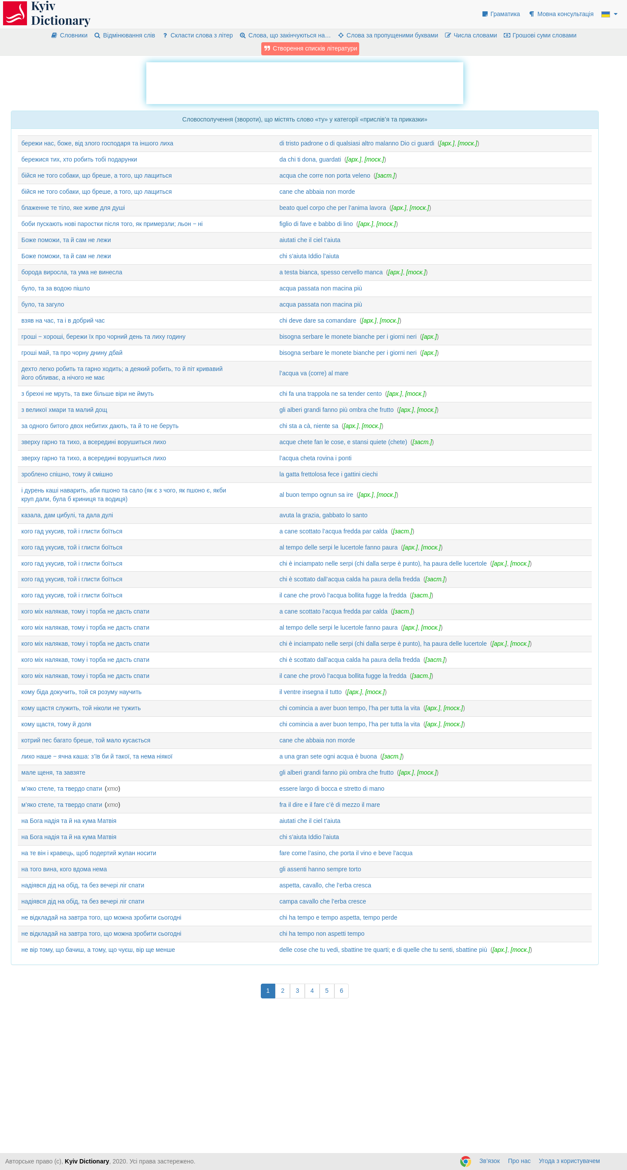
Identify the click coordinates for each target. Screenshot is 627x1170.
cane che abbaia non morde (317, 191)
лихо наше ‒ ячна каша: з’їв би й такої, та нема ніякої (96, 756)
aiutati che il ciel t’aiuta (310, 239)
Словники (69, 35)
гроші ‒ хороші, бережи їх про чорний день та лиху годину (103, 336)
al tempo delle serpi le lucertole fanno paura (339, 547)
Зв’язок (489, 1160)
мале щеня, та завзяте (53, 772)
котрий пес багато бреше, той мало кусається (85, 740)
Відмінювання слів (124, 35)
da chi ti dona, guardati (310, 159)
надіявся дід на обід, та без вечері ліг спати (82, 885)
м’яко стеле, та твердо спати (61, 788)
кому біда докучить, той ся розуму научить (81, 691)
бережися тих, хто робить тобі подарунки (79, 159)
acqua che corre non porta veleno (325, 175)
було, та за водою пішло (55, 288)
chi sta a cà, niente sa (309, 425)
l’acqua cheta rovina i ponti (316, 458)
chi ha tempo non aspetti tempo (322, 933)
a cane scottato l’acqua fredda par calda (334, 531)
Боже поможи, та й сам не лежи (66, 239)
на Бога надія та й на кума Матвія (68, 820)
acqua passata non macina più (321, 288)
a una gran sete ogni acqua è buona (328, 756)
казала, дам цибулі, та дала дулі (67, 515)
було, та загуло (42, 304)
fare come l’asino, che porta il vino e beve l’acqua (346, 853)
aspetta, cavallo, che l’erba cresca (325, 885)
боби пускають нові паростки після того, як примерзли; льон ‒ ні (111, 223)
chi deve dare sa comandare (318, 320)
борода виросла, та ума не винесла (71, 272)
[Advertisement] (304, 81)
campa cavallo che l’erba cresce (323, 901)
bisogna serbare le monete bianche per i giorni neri (348, 336)
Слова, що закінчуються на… (285, 35)
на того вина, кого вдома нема (64, 869)
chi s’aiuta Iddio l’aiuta (309, 256)
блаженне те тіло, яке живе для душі (73, 207)
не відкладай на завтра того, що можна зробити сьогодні (101, 917)
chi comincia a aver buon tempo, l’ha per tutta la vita (350, 708)
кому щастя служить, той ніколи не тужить (81, 708)
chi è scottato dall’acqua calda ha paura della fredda (350, 579)
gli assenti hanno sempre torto (320, 869)
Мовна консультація (560, 13)
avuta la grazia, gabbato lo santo (323, 515)
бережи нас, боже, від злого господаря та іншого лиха (97, 143)
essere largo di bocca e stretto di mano (332, 788)
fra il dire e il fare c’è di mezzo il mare (330, 804)
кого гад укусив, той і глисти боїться (71, 531)
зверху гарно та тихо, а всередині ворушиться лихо (93, 441)
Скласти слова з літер (197, 35)
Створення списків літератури (310, 48)
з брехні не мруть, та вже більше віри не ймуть (87, 393)
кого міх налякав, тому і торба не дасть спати (85, 611)
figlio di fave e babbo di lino (316, 223)
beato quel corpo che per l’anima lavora (333, 207)
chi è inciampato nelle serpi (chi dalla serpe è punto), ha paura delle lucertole (383, 563)
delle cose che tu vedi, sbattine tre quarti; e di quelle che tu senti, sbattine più (383, 949)
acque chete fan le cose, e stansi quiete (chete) (343, 441)
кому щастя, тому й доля (56, 724)
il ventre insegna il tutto (311, 691)
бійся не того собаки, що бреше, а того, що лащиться (96, 175)
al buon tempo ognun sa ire (317, 494)
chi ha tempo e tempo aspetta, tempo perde (339, 917)
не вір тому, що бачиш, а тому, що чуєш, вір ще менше (98, 949)
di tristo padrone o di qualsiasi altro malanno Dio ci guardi (357, 143)
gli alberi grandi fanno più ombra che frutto (337, 409)
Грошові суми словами (540, 35)
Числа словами (470, 35)
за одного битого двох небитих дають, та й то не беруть (100, 425)
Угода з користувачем (569, 1160)
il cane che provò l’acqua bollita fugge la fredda (343, 595)
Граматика (500, 13)
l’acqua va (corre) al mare (314, 373)
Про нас (519, 1160)
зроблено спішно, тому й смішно (67, 474)
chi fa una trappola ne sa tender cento (331, 393)
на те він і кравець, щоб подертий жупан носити (88, 853)
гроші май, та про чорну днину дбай (71, 352)
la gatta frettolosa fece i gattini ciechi (329, 474)
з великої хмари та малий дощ (64, 409)
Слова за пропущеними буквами (387, 35)
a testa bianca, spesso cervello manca (331, 272)
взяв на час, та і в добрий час (63, 320)
